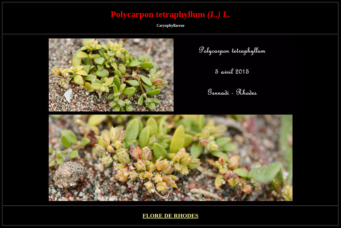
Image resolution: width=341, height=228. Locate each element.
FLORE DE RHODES (170, 215)
